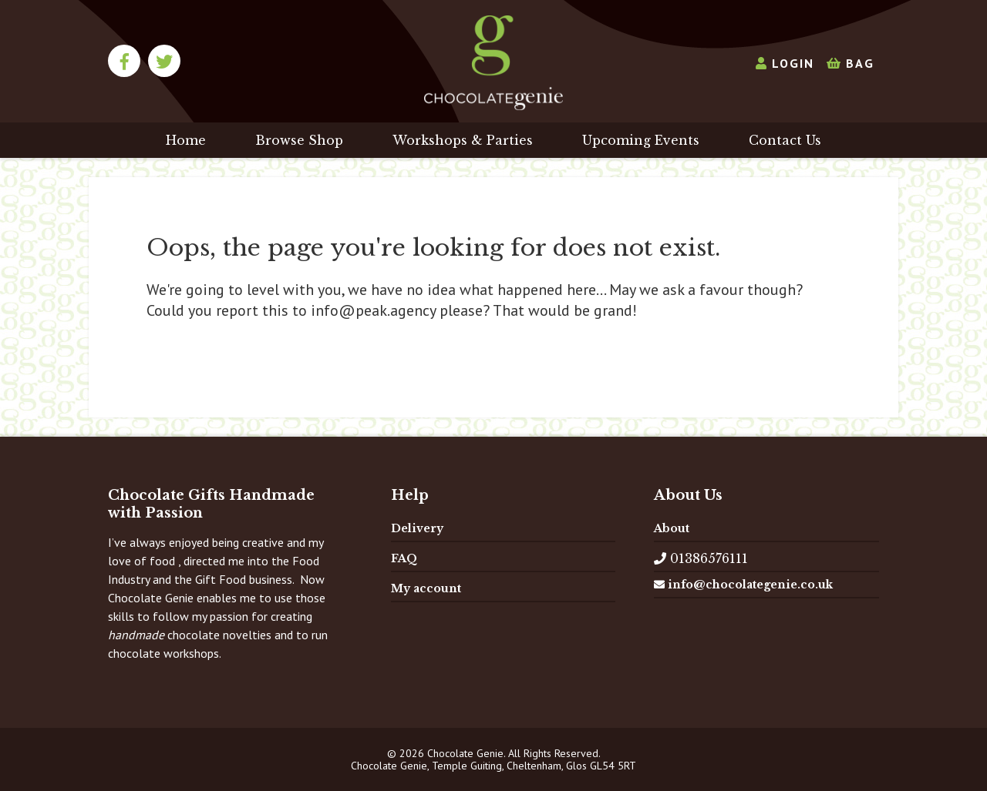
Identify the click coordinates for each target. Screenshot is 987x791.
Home (186, 140)
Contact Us (785, 140)
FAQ (404, 558)
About (671, 528)
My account (426, 588)
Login (785, 63)
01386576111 (701, 558)
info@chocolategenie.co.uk (743, 585)
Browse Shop (299, 140)
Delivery (417, 528)
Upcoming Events (640, 140)
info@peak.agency (373, 310)
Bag (850, 63)
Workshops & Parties (462, 140)
